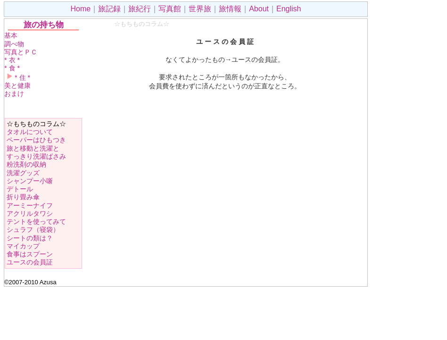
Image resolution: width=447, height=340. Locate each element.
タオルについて (30, 132)
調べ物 (14, 44)
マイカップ (23, 246)
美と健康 (17, 85)
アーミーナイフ (30, 205)
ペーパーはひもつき (36, 140)
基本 (10, 35)
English (288, 9)
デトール (20, 189)
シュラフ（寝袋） (33, 229)
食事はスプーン (30, 254)
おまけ (14, 93)
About (259, 9)
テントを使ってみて (36, 221)
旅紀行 (139, 9)
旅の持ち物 (44, 24)
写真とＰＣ (20, 52)
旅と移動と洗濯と (33, 148)
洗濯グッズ (23, 173)
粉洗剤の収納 (26, 164)
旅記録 (109, 9)
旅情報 (230, 9)
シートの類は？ (30, 238)
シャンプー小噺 (30, 181)
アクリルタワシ (30, 213)
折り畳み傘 (23, 197)
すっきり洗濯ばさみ (36, 156)
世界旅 (200, 9)
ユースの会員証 (30, 262)
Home (81, 9)
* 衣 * (12, 60)
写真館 (169, 9)
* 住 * (17, 77)
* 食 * (12, 68)
